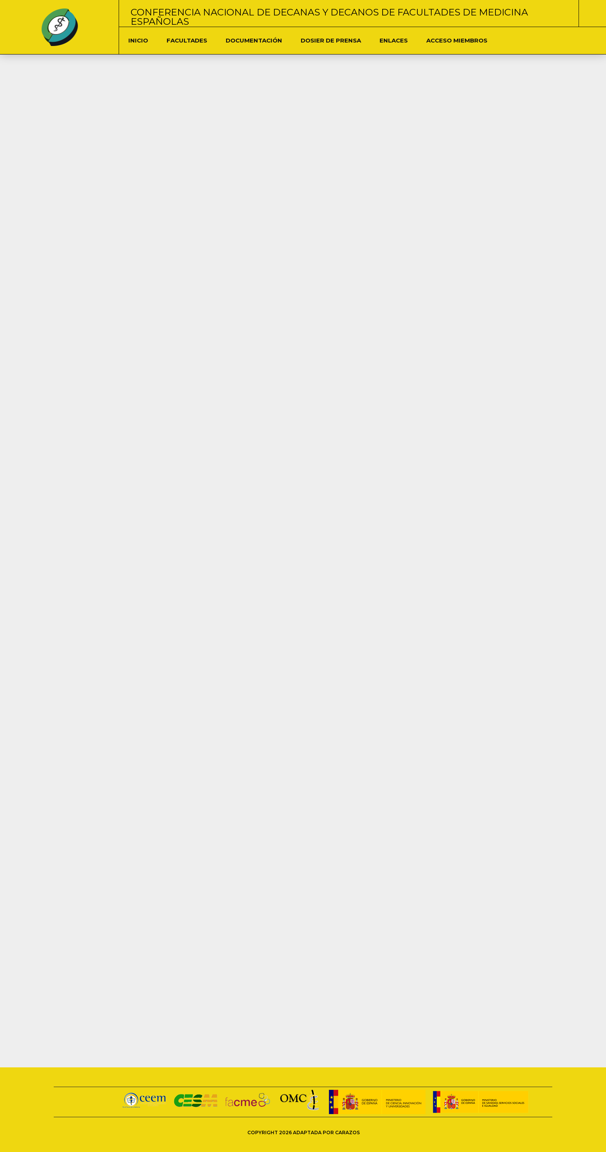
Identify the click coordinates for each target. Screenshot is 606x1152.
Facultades (187, 40)
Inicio (138, 40)
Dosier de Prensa (331, 40)
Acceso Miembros (456, 40)
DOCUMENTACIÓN (254, 40)
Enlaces (394, 40)
